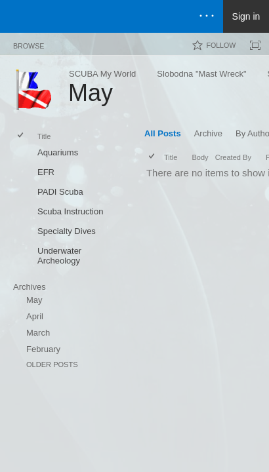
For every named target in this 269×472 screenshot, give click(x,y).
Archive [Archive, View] (208, 133)
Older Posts (52, 364)
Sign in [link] (246, 16)
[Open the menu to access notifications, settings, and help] (206, 16)
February (43, 349)
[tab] (28, 43)
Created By (233, 157)
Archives (29, 287)
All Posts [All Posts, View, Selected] (162, 133)
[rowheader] (23, 154)
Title (44, 136)
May (34, 300)
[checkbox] (21, 136)
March (38, 333)
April (34, 316)
